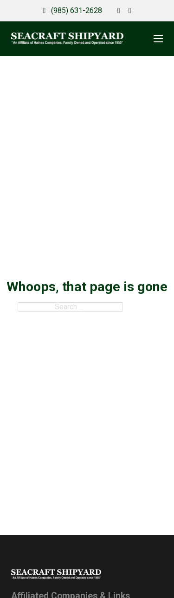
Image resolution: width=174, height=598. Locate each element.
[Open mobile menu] (158, 38)
